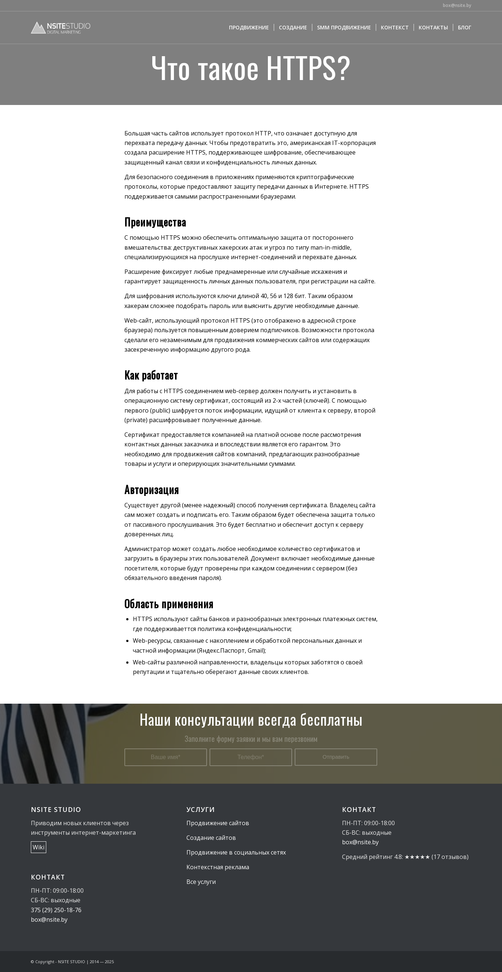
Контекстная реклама (217, 867)
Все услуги (201, 882)
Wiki (38, 847)
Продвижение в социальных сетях (236, 852)
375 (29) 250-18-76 (56, 910)
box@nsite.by (457, 5)
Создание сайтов (211, 838)
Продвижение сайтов (217, 823)
